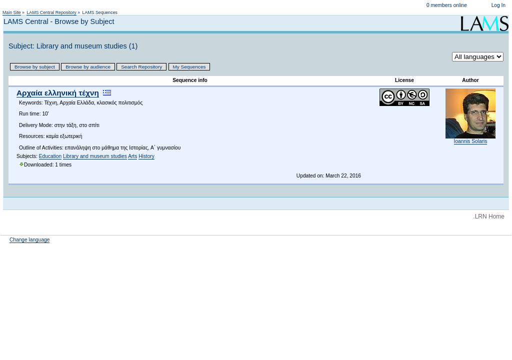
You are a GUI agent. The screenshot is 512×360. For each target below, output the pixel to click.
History (146, 156)
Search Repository (141, 67)
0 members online (446, 5)
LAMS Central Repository (51, 12)
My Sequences (189, 67)
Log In (499, 5)
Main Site (11, 12)
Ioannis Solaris (471, 141)
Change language (30, 239)
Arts (132, 156)
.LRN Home (488, 216)
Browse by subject (34, 67)
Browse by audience (88, 67)
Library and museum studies (95, 156)
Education (50, 156)
